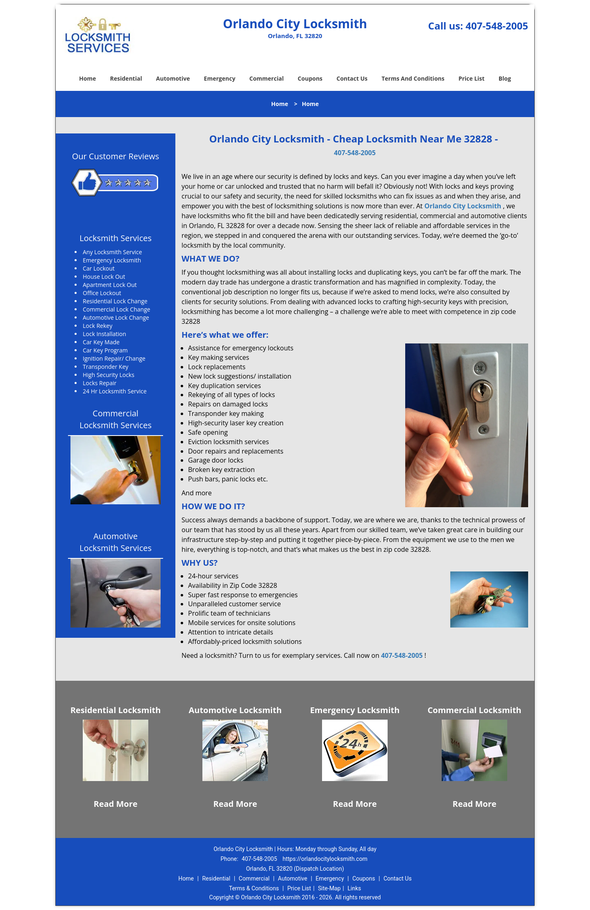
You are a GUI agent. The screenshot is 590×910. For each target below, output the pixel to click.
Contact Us (352, 78)
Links (354, 888)
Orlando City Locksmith (463, 205)
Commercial (267, 78)
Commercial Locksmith (475, 710)
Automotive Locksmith (234, 710)
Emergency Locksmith (355, 710)
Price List (471, 78)
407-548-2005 (496, 25)
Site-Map (329, 888)
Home (87, 78)
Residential (126, 78)
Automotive (173, 78)
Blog (505, 78)
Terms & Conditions (254, 888)
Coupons (310, 78)
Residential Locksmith (115, 710)
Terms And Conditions (413, 78)
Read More (115, 803)
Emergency (220, 78)
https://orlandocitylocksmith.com (325, 859)
